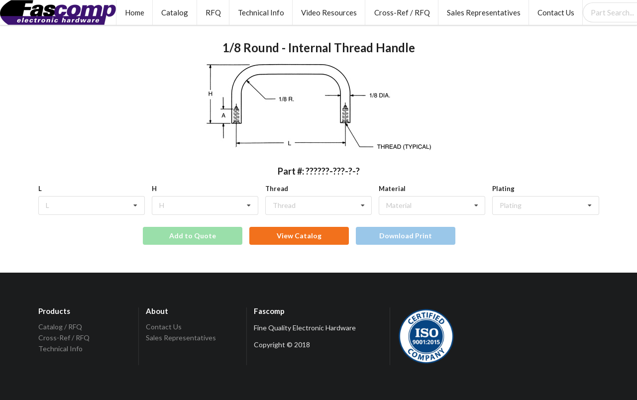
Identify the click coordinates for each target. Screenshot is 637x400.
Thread (276, 189)
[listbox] (91, 205)
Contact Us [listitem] (164, 327)
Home (134, 12)
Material (392, 189)
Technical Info (261, 12)
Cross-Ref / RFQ (402, 12)
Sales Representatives (484, 12)
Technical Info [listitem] (60, 348)
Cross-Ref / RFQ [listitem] (64, 337)
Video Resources (329, 12)
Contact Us (555, 12)
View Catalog (299, 235)
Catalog (174, 12)
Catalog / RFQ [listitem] (60, 327)
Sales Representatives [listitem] (181, 337)
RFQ (213, 12)
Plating (503, 189)
